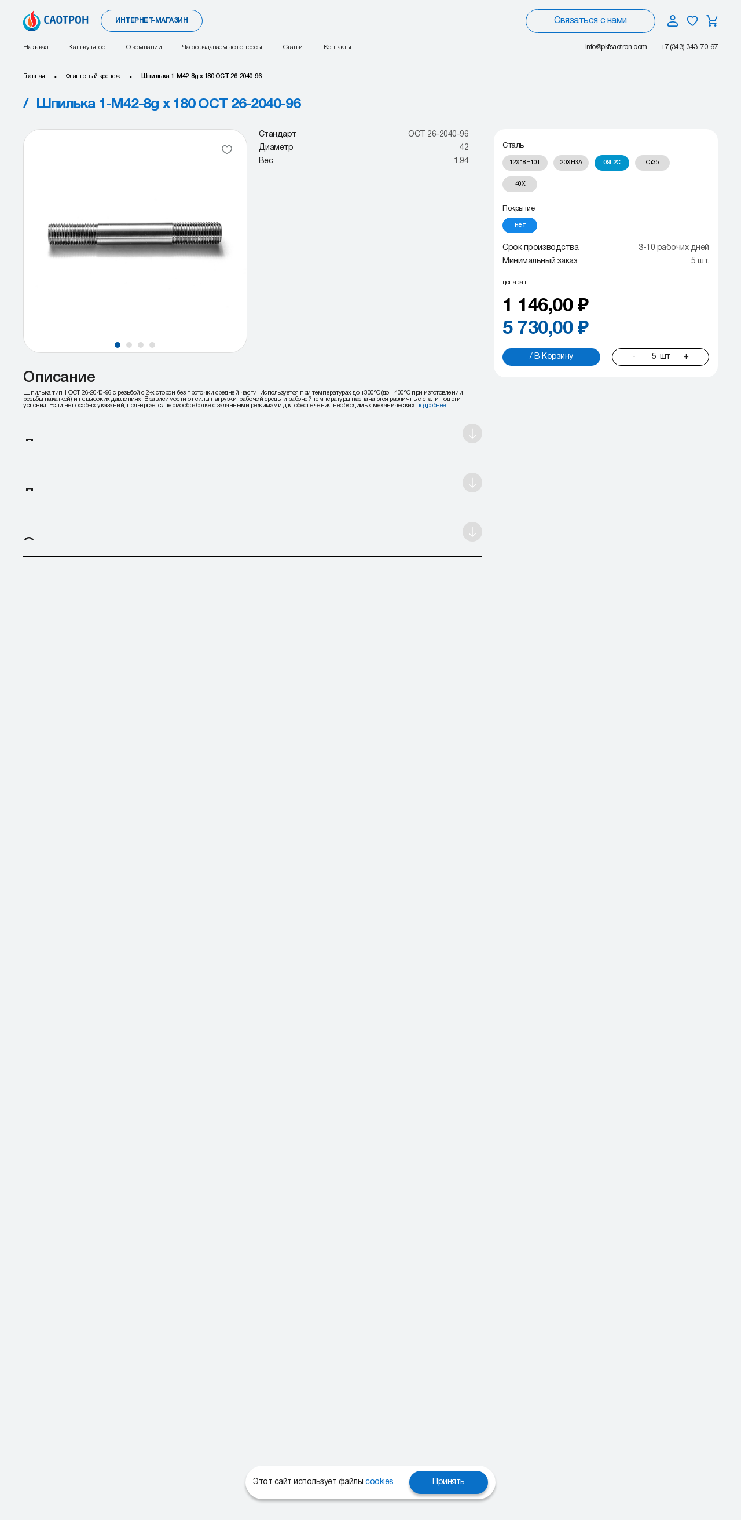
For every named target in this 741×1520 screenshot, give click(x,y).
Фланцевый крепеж (93, 76)
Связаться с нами (590, 21)
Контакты (337, 47)
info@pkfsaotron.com (616, 47)
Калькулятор (86, 47)
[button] (117, 345)
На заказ (35, 47)
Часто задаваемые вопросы (222, 47)
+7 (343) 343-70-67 (689, 47)
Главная (34, 76)
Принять (448, 1482)
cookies (379, 1482)
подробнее (431, 405)
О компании (144, 47)
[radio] (525, 163)
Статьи (293, 47)
